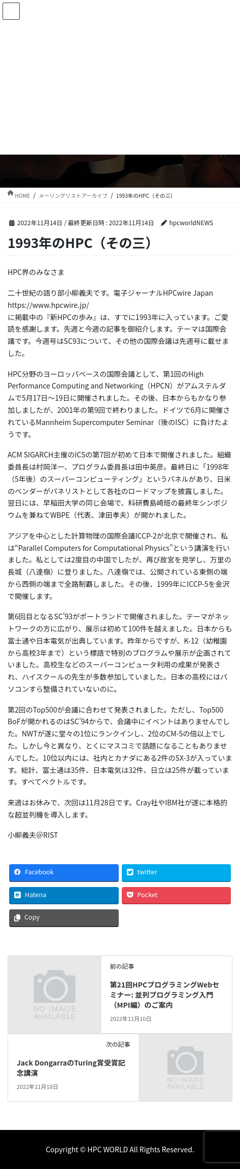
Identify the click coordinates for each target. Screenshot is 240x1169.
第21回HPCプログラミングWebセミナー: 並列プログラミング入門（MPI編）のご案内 (165, 994)
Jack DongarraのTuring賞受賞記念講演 (71, 1067)
